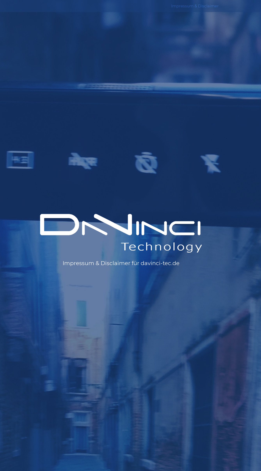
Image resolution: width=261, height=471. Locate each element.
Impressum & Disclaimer (195, 6)
